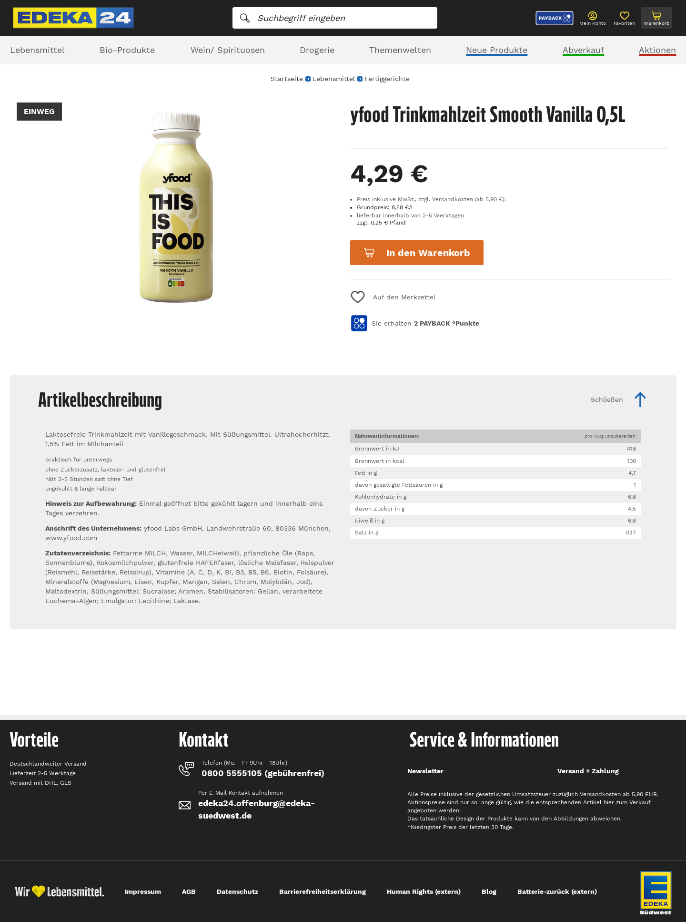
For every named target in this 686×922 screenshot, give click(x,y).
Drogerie (317, 50)
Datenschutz (237, 891)
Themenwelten (400, 50)
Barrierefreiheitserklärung (322, 891)
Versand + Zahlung (588, 771)
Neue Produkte (496, 50)
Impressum (143, 891)
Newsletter (425, 771)
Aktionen (657, 50)
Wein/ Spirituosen (228, 50)
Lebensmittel (37, 50)
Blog (489, 891)
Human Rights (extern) (424, 891)
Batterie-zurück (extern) (557, 891)
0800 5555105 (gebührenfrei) (263, 773)
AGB (189, 891)
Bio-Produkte (127, 50)
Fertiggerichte (387, 78)
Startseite (287, 78)
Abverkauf (583, 50)
